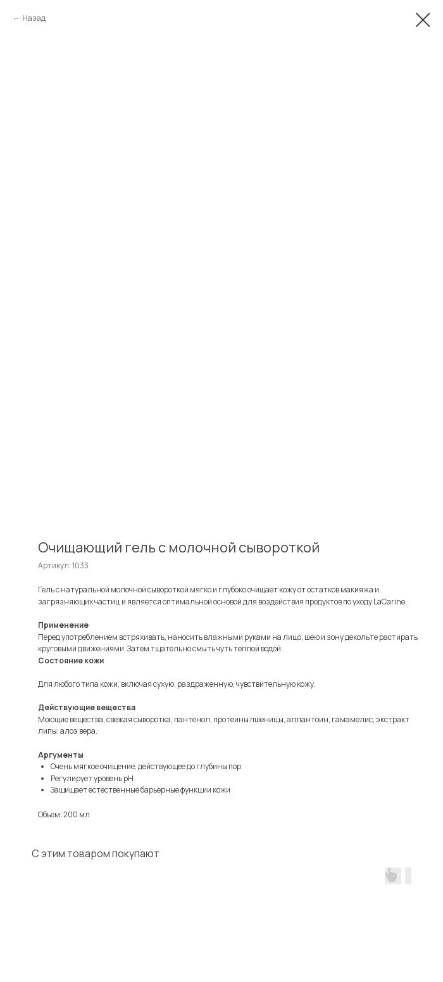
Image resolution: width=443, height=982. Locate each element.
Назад (34, 18)
